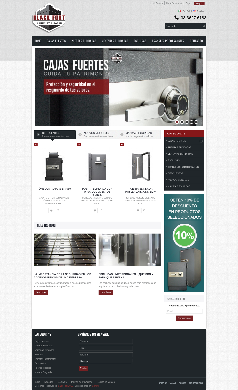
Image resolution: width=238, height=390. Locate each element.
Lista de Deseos (51, 210)
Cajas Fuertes (177, 141)
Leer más (41, 292)
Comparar (58, 210)
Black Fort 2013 (65, 386)
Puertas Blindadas (179, 147)
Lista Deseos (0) (174, 3)
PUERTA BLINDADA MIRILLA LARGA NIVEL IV (140, 190)
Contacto (62, 382)
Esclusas (174, 160)
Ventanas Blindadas (180, 154)
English (200, 11)
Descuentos (51, 132)
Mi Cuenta (158, 3)
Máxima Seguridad (179, 186)
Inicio (37, 382)
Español (186, 11)
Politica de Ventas (106, 382)
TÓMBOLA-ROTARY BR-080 (54, 188)
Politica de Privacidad (82, 382)
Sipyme (95, 386)
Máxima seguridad (139, 132)
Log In (199, 3)
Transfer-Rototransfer (183, 167)
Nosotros (48, 382)
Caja (188, 3)
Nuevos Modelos (96, 132)
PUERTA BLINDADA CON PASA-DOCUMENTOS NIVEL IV (97, 191)
